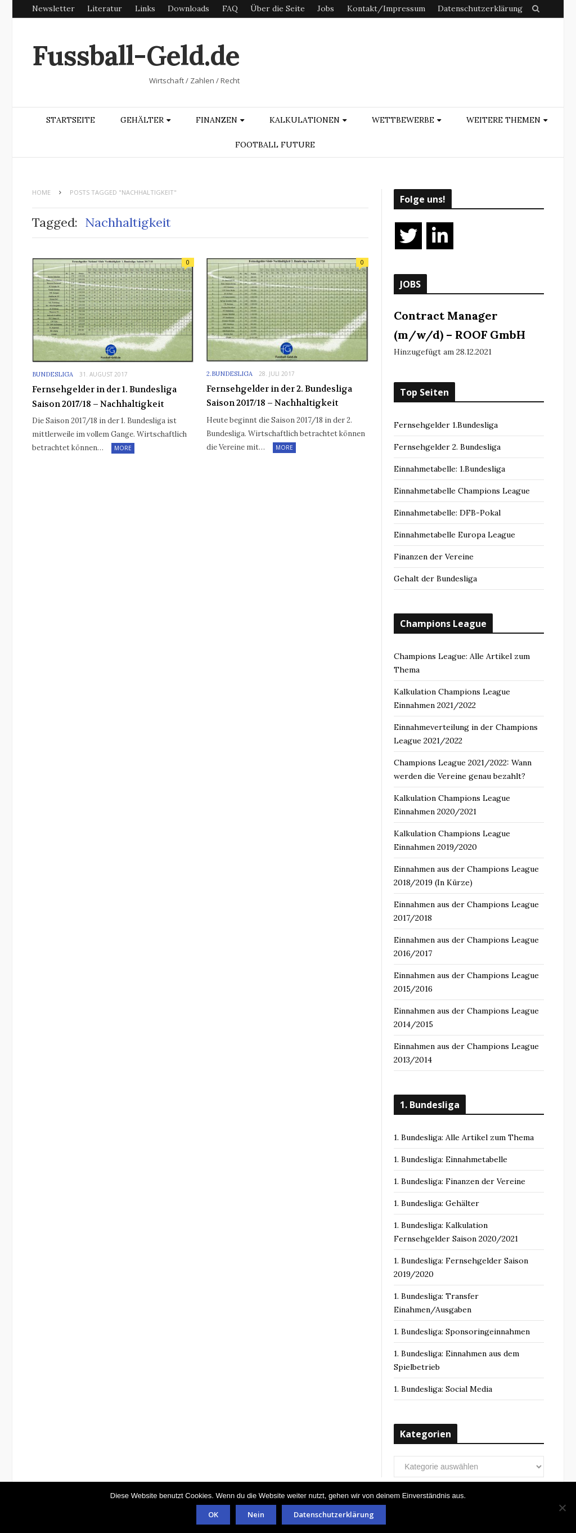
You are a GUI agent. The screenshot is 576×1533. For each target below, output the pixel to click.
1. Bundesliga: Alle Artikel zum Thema (464, 1137)
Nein (256, 1514)
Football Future (275, 145)
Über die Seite (277, 8)
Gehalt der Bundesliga (435, 578)
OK (213, 1514)
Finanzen (216, 120)
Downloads (188, 8)
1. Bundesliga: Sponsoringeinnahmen (462, 1331)
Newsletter (53, 8)
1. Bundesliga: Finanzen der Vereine (459, 1181)
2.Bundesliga (229, 374)
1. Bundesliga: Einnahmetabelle (450, 1159)
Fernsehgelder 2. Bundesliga (447, 447)
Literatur (104, 8)
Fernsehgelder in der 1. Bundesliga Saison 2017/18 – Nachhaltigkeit (104, 397)
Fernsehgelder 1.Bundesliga (446, 425)
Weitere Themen (503, 120)
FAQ (230, 8)
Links (145, 8)
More (123, 448)
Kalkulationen (304, 120)
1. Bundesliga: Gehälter (436, 1203)
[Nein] (562, 1507)
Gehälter (142, 120)
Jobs (325, 8)
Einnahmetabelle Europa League (454, 535)
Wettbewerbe (403, 120)
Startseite (70, 120)
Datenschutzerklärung (480, 8)
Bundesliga (52, 374)
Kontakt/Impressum (386, 8)
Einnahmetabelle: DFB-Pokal (447, 513)
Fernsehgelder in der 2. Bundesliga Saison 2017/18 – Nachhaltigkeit (279, 396)
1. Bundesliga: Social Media (443, 1389)
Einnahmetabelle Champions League (462, 491)
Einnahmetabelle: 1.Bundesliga (449, 469)
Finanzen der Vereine (434, 557)
